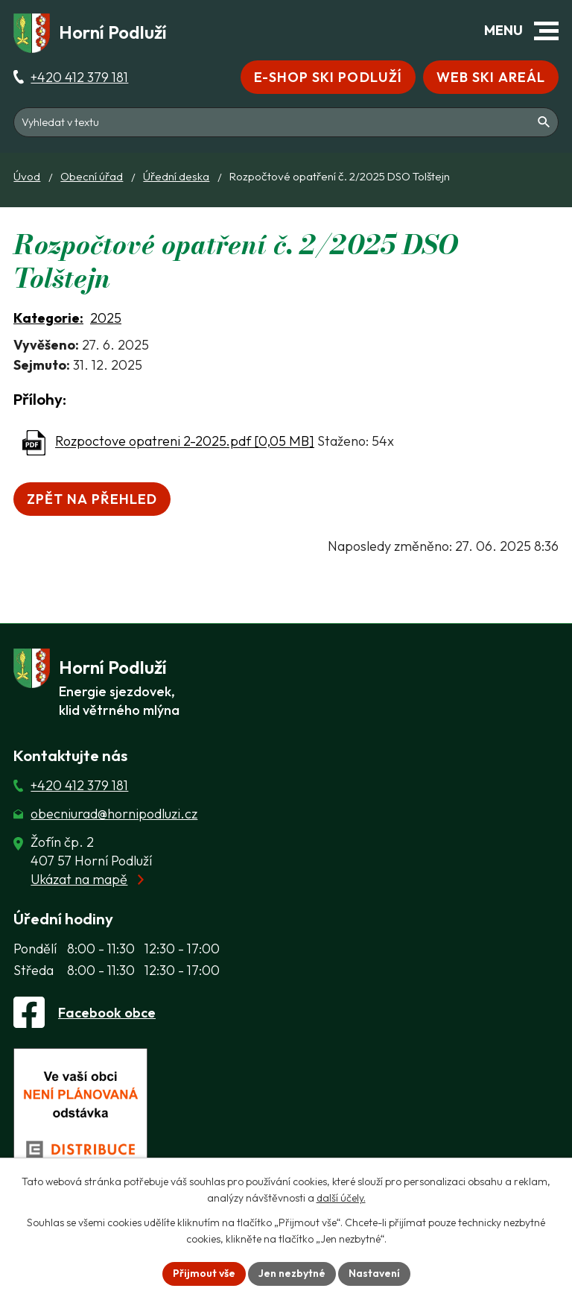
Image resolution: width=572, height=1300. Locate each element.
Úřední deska (176, 176)
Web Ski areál (490, 77)
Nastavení (374, 1273)
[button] (546, 31)
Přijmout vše (204, 1273)
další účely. (341, 1198)
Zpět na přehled (92, 499)
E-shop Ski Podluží (328, 77)
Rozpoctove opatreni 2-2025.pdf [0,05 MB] (184, 441)
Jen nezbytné (291, 1273)
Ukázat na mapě (79, 879)
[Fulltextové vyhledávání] (286, 122)
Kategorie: (48, 317)
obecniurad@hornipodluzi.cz (114, 813)
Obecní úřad (91, 176)
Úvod (26, 176)
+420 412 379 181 (79, 77)
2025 (105, 317)
